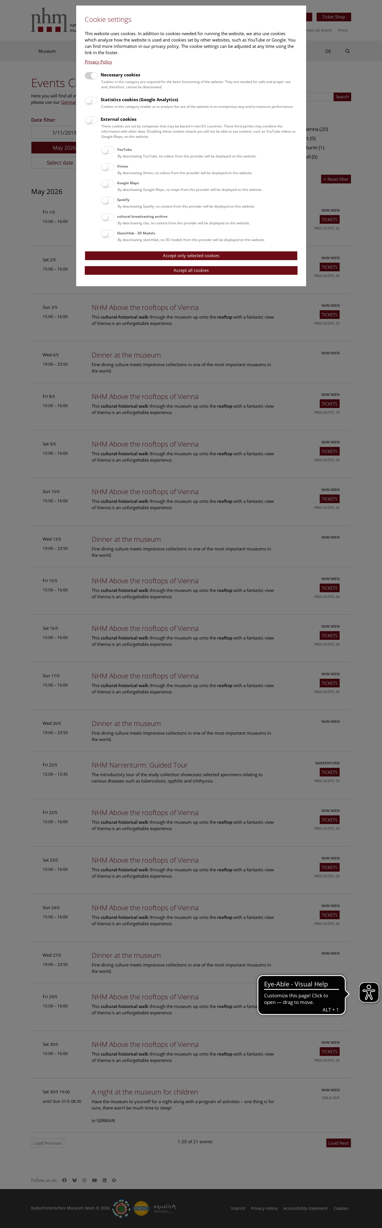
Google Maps (128, 182)
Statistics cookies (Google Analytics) (139, 99)
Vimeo (122, 166)
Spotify (123, 199)
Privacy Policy (98, 62)
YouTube (124, 149)
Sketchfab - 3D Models (136, 233)
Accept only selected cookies (191, 255)
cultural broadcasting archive (142, 216)
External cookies (118, 119)
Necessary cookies (120, 75)
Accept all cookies (191, 270)
